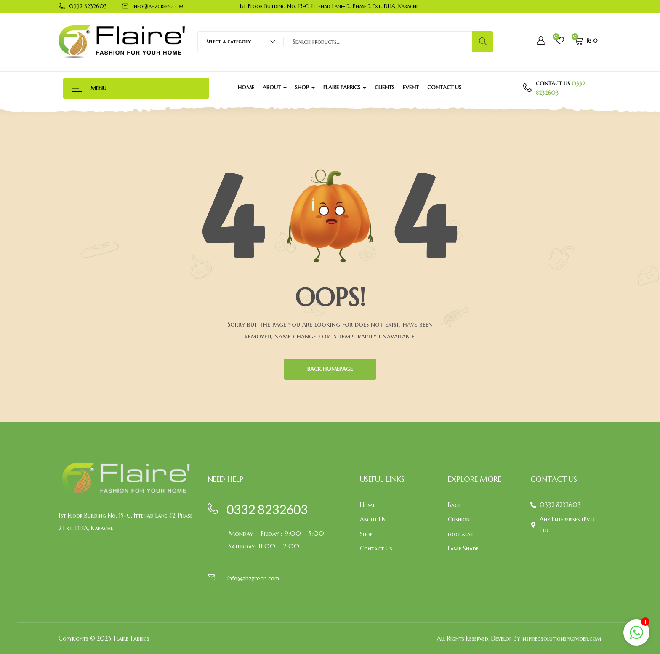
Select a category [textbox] (228, 41)
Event (411, 87)
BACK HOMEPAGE (330, 368)
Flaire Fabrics (344, 87)
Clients (384, 87)
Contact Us (444, 87)
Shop (305, 87)
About (275, 87)
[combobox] (237, 42)
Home (246, 87)
